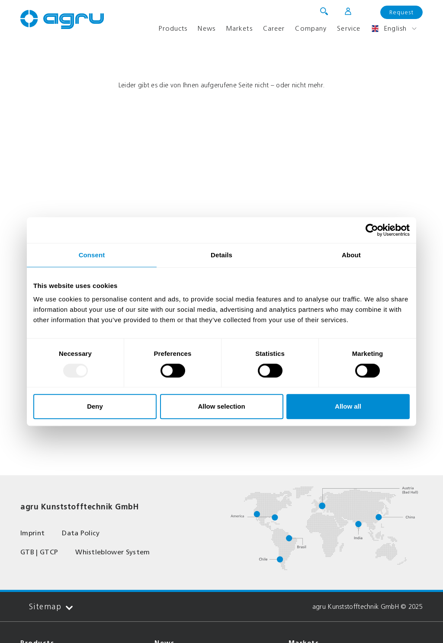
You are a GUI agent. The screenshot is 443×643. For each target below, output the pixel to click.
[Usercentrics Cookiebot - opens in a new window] (372, 230)
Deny (95, 406)
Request (401, 12)
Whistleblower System (112, 552)
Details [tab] (221, 255)
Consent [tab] (92, 255)
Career (274, 28)
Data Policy (81, 533)
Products (172, 28)
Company (311, 28)
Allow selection (221, 406)
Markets (239, 28)
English (389, 28)
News (206, 28)
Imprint (32, 533)
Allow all (348, 406)
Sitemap (51, 606)
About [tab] (351, 255)
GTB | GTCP (39, 552)
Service (348, 28)
